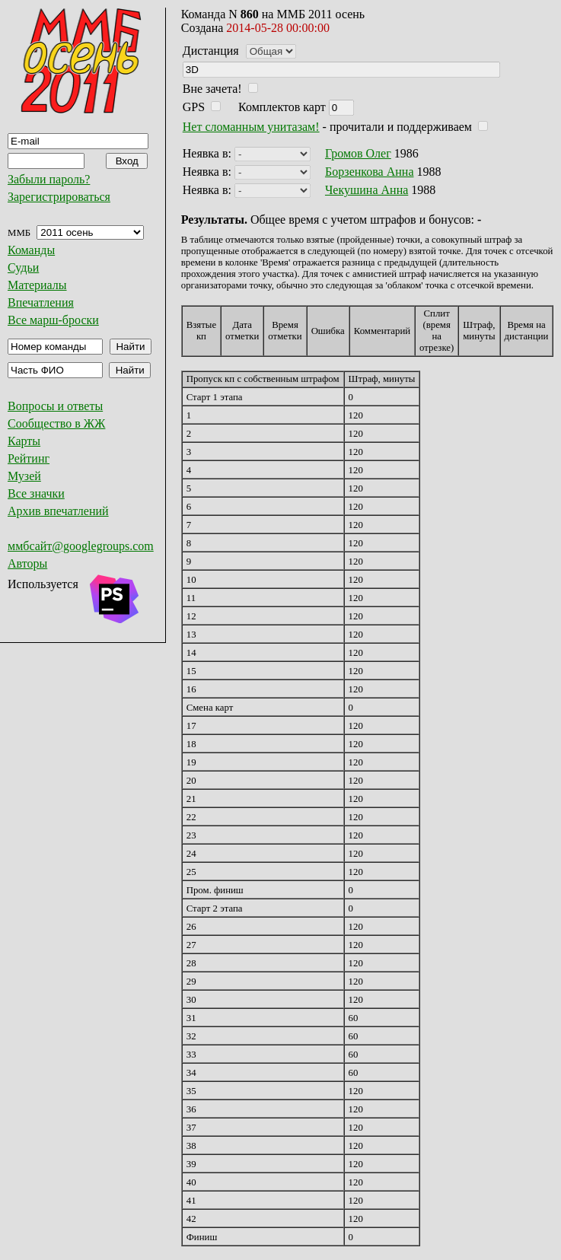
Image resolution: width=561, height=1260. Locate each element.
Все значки (36, 493)
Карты (24, 440)
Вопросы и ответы (55, 405)
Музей (24, 475)
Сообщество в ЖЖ (56, 423)
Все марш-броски (53, 319)
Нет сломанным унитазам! (251, 126)
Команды (31, 249)
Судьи (23, 267)
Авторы (27, 563)
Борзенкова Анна (369, 171)
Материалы (37, 284)
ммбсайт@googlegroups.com (81, 545)
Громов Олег (358, 153)
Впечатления (41, 302)
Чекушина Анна (366, 189)
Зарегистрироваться (59, 196)
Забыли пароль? (49, 179)
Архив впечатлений (58, 510)
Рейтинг (28, 458)
